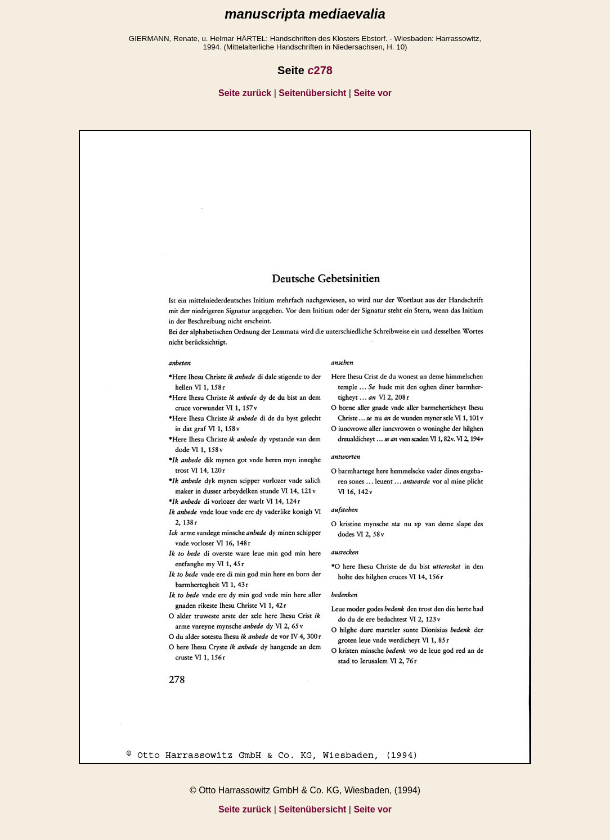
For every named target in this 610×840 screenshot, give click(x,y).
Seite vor (372, 93)
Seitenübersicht (312, 93)
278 (320, 70)
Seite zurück (244, 93)
